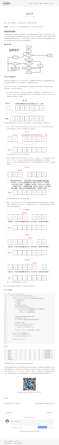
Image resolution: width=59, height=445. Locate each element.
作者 (42, 3)
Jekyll (6, 443)
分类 (36, 3)
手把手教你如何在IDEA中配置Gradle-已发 (45, 403)
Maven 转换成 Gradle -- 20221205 (12, 403)
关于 (52, 3)
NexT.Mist (19, 443)
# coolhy (6, 398)
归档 (47, 3)
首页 (31, 3)
